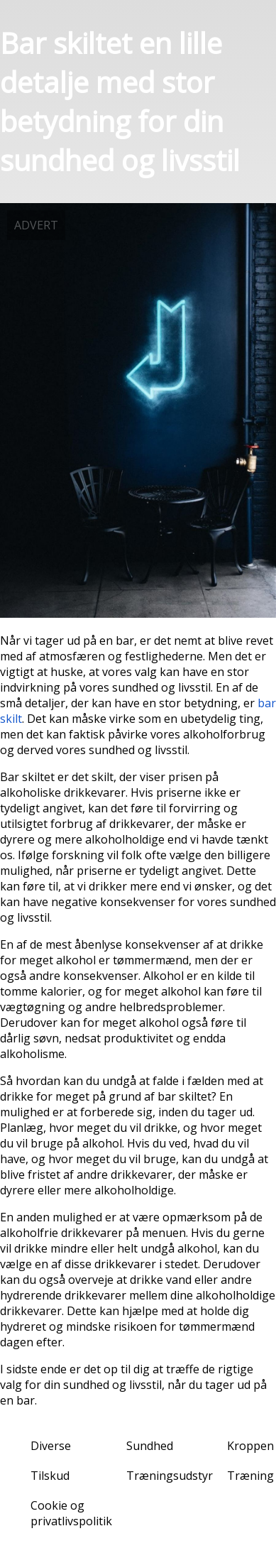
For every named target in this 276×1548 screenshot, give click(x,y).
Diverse (51, 1446)
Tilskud (50, 1475)
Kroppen (250, 1446)
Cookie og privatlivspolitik (71, 1513)
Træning (250, 1475)
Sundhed (149, 1446)
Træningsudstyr (169, 1475)
